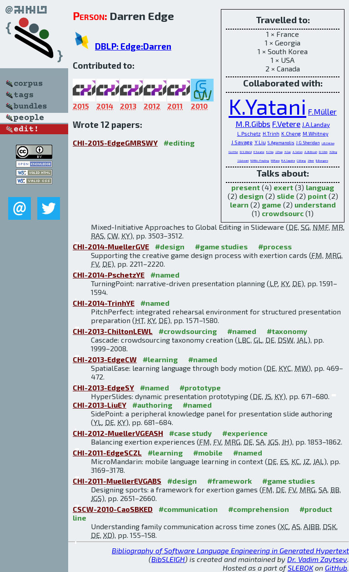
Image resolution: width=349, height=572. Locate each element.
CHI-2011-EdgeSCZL (107, 452)
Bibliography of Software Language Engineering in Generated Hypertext (230, 550)
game (271, 204)
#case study (190, 433)
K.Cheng (291, 134)
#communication (188, 509)
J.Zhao (279, 151)
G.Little (233, 151)
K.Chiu (270, 151)
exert (283, 187)
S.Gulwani (243, 160)
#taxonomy (287, 331)
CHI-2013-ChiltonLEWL (113, 331)
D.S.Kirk (323, 151)
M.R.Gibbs (252, 123)
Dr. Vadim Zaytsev (317, 559)
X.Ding (333, 151)
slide (285, 196)
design (251, 196)
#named (164, 274)
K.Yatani (267, 106)
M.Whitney (316, 134)
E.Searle (259, 151)
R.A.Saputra (288, 160)
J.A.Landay (316, 124)
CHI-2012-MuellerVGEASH (118, 433)
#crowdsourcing (188, 331)
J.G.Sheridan (308, 142)
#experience (245, 433)
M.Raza (275, 160)
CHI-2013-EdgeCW (105, 359)
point (317, 196)
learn (239, 204)
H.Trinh (271, 134)
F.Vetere (286, 123)
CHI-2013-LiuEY (99, 404)
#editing (179, 142)
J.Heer (311, 160)
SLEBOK (300, 567)
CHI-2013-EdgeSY (103, 387)
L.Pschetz (249, 134)
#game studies (221, 246)
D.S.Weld (246, 151)
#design (169, 246)
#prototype (200, 387)
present (245, 187)
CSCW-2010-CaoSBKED (113, 509)
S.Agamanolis (281, 142)
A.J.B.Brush (310, 151)
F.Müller (322, 111)
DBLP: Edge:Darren (133, 46)
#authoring (152, 404)
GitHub (336, 567)
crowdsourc (283, 213)
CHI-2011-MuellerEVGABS (117, 480)
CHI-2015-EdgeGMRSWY (115, 142)
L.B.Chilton (328, 143)
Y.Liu (260, 142)
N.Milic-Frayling (259, 160)
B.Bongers (322, 160)
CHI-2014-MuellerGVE (111, 246)
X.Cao (287, 151)
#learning (160, 359)
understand (315, 204)
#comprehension (258, 509)
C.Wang (301, 160)
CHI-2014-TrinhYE (104, 303)
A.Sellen (298, 151)
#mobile (208, 452)
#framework (229, 480)
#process (275, 246)
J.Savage (242, 142)
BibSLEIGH (168, 559)
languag (320, 187)
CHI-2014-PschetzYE (109, 274)
